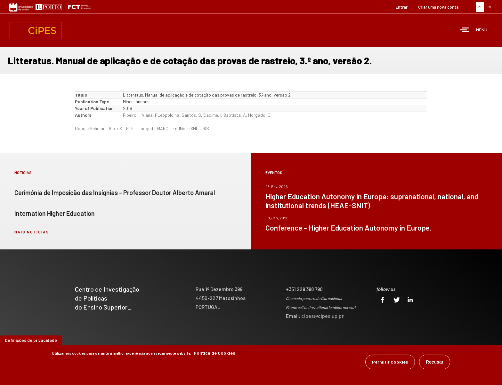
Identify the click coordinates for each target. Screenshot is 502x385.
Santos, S (191, 115)
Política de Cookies (214, 353)
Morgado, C (259, 115)
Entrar (401, 7)
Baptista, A (234, 115)
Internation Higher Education (54, 213)
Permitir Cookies (390, 362)
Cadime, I (212, 115)
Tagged (145, 128)
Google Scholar (90, 128)
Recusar (434, 362)
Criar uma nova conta (438, 7)
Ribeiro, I (131, 115)
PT (480, 7)
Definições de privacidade (31, 340)
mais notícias (31, 232)
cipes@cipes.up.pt (322, 316)
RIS (206, 128)
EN (489, 7)
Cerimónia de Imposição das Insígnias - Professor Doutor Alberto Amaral (114, 192)
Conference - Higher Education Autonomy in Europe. (348, 227)
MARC (162, 128)
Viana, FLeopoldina (160, 115)
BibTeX (115, 128)
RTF (130, 128)
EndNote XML (185, 128)
